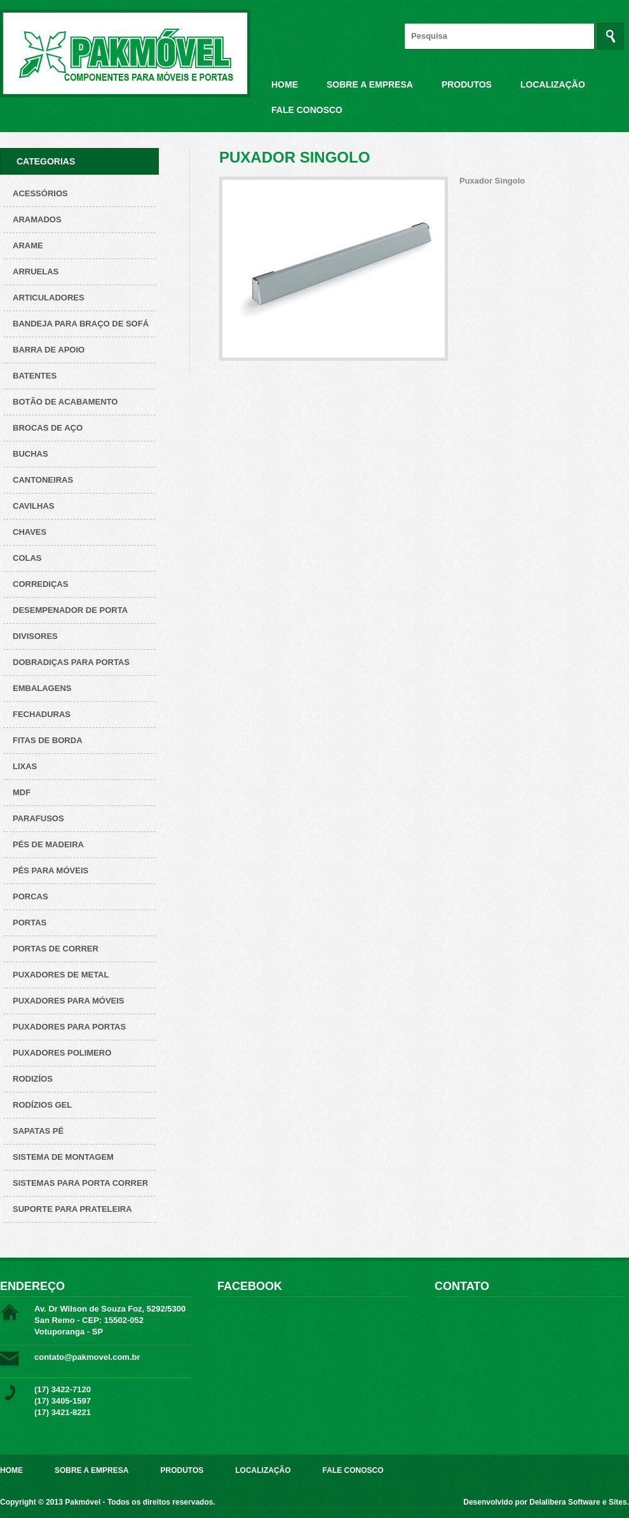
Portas (29, 922)
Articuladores (49, 297)
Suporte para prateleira (72, 1209)
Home (284, 84)
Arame (28, 245)
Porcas (30, 896)
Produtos (467, 84)
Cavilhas (33, 506)
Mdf (21, 792)
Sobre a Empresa (370, 84)
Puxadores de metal (61, 974)
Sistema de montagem (63, 1157)
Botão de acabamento (65, 401)
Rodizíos (33, 1079)
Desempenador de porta (70, 610)
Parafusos (38, 818)
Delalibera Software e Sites (577, 1502)
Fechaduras (42, 714)
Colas (27, 558)
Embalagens (42, 688)
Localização (552, 84)
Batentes (35, 375)
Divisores (35, 636)
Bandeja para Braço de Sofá (81, 323)
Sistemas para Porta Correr (80, 1183)
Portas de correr (55, 948)
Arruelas (35, 271)
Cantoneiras (43, 480)
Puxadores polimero (62, 1053)
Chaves (29, 532)
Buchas (30, 454)
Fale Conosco (306, 110)
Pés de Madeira (48, 844)
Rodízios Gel (42, 1105)
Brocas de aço (48, 428)
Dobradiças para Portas (71, 662)
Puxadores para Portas (69, 1026)
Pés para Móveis (50, 870)
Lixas (25, 766)
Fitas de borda (48, 740)
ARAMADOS (37, 219)
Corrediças (40, 584)
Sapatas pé (38, 1131)
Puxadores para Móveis (69, 1000)
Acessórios (40, 193)
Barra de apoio (49, 349)
